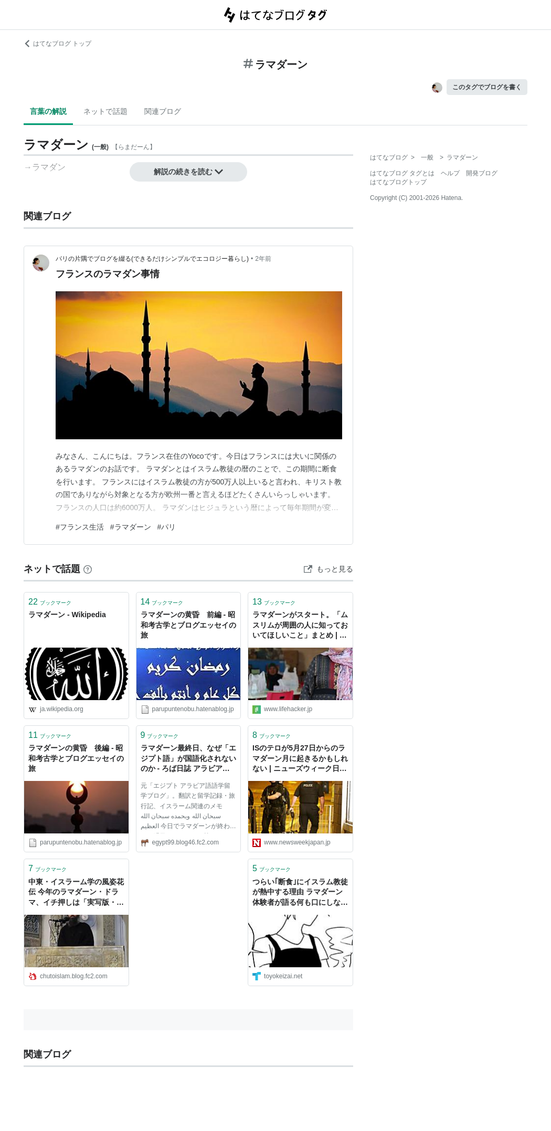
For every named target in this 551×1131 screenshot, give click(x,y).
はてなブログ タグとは (402, 173)
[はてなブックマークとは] (87, 569)
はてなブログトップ (398, 182)
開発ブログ (481, 173)
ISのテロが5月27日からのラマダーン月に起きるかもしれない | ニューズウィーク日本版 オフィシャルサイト (300, 759)
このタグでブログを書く (487, 87)
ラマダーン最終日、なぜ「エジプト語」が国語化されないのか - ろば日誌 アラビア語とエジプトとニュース (188, 759)
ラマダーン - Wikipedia (67, 614)
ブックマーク (49, 601)
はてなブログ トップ (57, 43)
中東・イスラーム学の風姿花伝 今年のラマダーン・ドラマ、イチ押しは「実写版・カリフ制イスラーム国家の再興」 (76, 893)
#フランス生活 (80, 527)
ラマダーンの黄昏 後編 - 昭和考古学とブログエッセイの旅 (76, 758)
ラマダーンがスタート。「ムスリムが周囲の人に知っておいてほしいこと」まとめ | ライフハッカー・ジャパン (300, 625)
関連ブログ (162, 111)
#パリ (166, 527)
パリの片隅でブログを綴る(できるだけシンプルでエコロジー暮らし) (152, 258)
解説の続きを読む (188, 171)
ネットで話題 (105, 111)
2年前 (263, 258)
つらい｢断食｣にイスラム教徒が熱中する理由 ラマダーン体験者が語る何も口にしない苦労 (300, 893)
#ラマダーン (130, 527)
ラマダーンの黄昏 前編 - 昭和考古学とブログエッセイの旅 (188, 624)
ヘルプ (450, 173)
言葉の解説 (48, 111)
